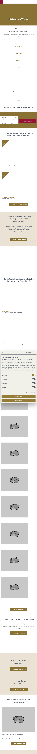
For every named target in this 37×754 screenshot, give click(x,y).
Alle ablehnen (18, 400)
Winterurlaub (18, 82)
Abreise (13, 119)
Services (18, 100)
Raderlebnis (18, 60)
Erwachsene (4, 123)
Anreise (3, 119)
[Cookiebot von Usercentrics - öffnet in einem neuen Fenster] (26, 353)
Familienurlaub (19, 74)
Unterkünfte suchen (28, 121)
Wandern (18, 67)
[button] (1, 2)
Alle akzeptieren (18, 396)
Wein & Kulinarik (18, 46)
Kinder (12, 123)
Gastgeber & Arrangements (18, 91)
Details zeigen (29, 392)
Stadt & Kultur (18, 53)
